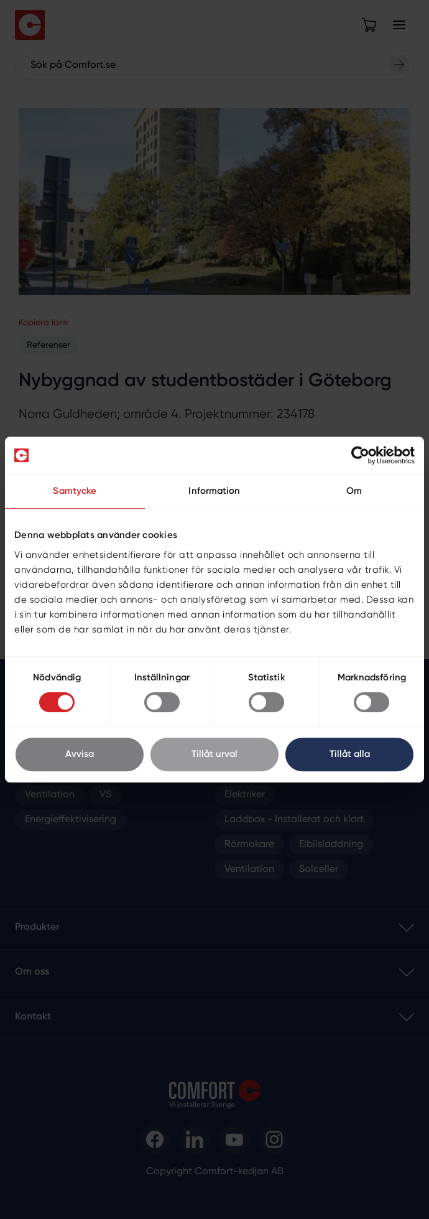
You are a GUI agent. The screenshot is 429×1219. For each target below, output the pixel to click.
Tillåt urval (214, 754)
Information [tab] (214, 491)
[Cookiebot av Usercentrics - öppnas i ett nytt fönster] (360, 455)
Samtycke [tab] (74, 491)
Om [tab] (354, 491)
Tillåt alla (350, 754)
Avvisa (79, 754)
